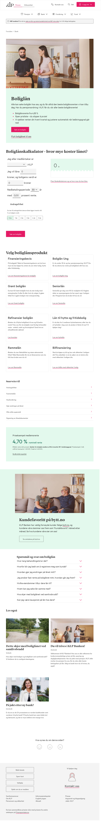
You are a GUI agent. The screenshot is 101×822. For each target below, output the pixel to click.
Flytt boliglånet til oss (21, 136)
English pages (41, 798)
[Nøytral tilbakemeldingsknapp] (50, 747)
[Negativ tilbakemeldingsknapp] (60, 747)
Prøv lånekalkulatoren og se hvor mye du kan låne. (69, 181)
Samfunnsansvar (12, 796)
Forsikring (59, 14)
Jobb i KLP (69, 801)
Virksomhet (28, 5)
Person (18, 5)
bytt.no (66, 525)
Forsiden (9, 31)
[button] (20, 129)
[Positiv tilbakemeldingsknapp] (39, 747)
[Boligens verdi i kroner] (15, 182)
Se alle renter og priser (20, 454)
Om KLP (9, 798)
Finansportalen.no (22, 812)
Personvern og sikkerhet (15, 801)
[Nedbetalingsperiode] (35, 190)
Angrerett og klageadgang (75, 798)
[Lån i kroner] (28, 171)
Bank (43, 14)
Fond (76, 14)
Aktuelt (38, 801)
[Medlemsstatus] (17, 165)
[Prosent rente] (17, 195)
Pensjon (27, 14)
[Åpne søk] (71, 4)
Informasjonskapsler (43, 796)
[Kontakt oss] (57, 4)
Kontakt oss (72, 786)
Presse (67, 796)
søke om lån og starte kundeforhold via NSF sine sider (42, 21)
